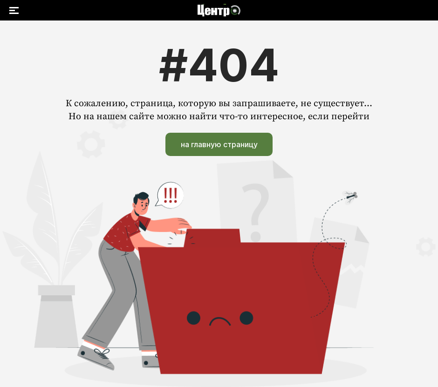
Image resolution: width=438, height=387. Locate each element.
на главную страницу (219, 144)
